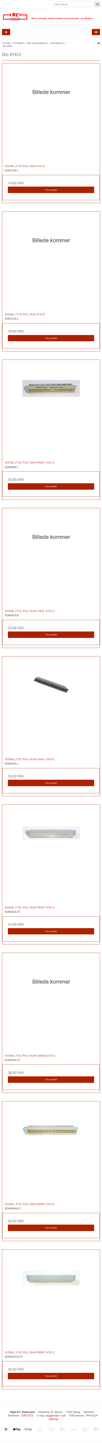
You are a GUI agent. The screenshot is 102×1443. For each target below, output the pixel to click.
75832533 (27, 1415)
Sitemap (53, 1419)
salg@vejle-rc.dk (55, 1415)
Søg (97, 4)
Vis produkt (51, 189)
